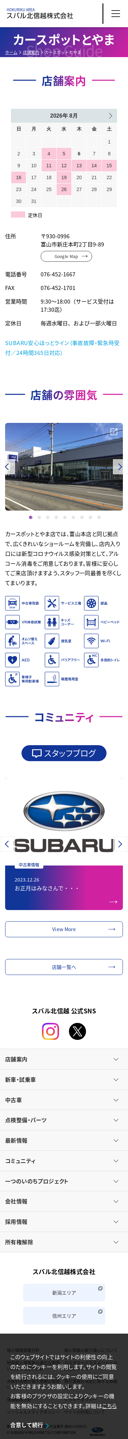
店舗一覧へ (64, 966)
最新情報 (16, 1140)
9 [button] (99, 516)
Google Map (66, 256)
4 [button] (56, 516)
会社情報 (16, 1201)
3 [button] (47, 516)
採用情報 (16, 1221)
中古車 (13, 1100)
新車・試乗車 (20, 1079)
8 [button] (90, 516)
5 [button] (65, 516)
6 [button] (73, 516)
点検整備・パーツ (25, 1120)
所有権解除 (19, 1242)
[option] (64, 467)
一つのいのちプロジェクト (37, 1181)
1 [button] (30, 516)
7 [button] (82, 516)
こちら (109, 1406)
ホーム (11, 52)
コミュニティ (20, 1161)
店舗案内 (31, 52)
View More (64, 929)
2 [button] (39, 516)
